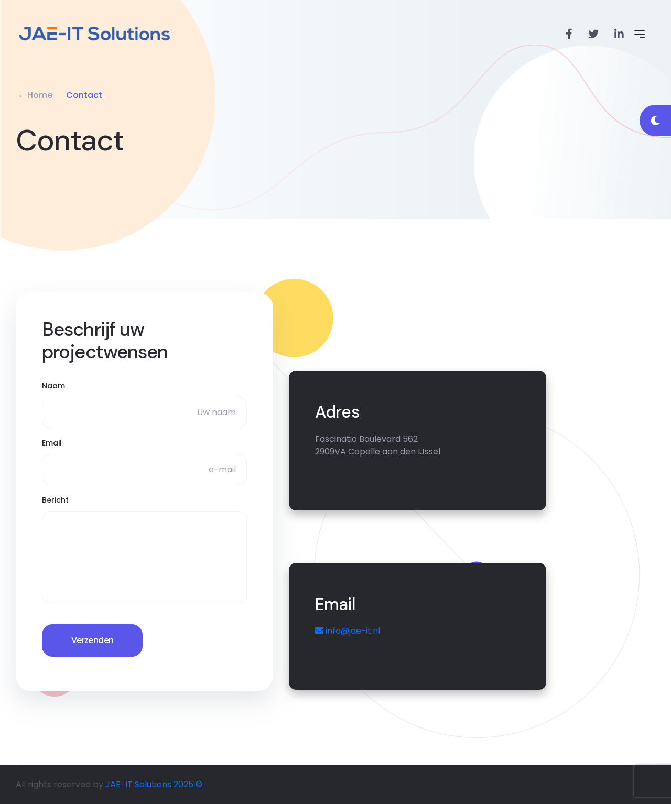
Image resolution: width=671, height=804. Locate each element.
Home (39, 95)
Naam (53, 386)
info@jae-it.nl (347, 631)
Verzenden (92, 640)
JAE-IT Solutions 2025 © (153, 784)
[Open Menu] (639, 34)
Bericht (55, 500)
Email (52, 443)
